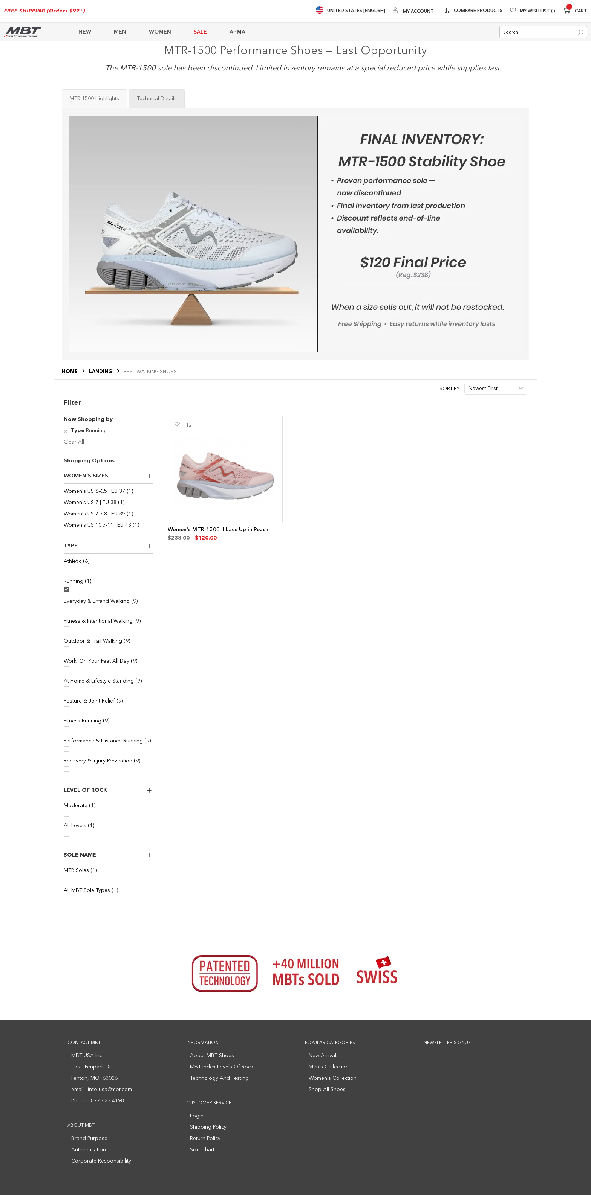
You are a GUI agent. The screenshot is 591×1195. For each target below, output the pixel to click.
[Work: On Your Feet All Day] (66, 669)
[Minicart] (575, 11)
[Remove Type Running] (66, 430)
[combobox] (543, 32)
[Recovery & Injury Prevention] (66, 769)
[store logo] (22, 32)
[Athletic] (66, 569)
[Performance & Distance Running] (66, 749)
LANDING (101, 371)
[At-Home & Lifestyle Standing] (66, 689)
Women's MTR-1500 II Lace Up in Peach (218, 529)
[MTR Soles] (66, 878)
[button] (176, 424)
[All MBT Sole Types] (66, 898)
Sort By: (450, 388)
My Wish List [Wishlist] (537, 11)
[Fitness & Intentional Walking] (66, 629)
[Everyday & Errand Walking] (66, 609)
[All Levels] (66, 834)
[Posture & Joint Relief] (66, 709)
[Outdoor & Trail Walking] (66, 649)
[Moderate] (66, 814)
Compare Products (477, 11)
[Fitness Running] (66, 729)
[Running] (66, 589)
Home (70, 371)
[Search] (580, 32)
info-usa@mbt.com (110, 1089)
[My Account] (413, 11)
